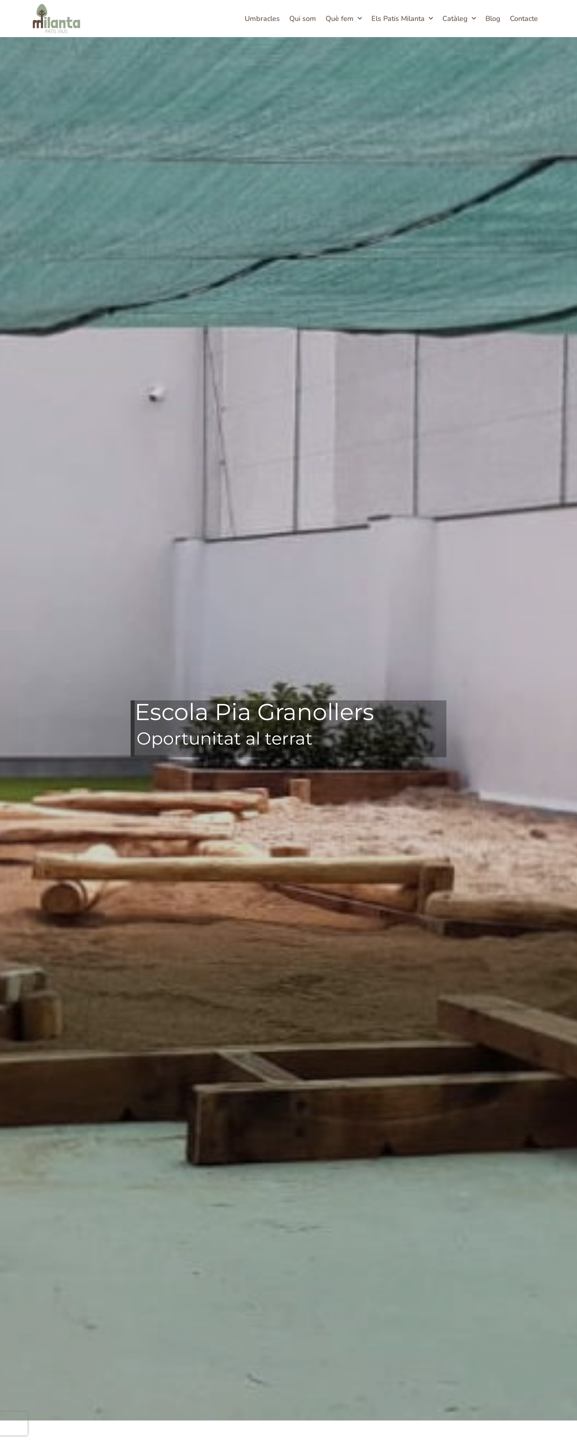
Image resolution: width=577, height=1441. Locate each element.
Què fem (344, 18)
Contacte (524, 18)
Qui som (302, 18)
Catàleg (459, 18)
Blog (492, 18)
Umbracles (262, 18)
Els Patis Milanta (402, 18)
